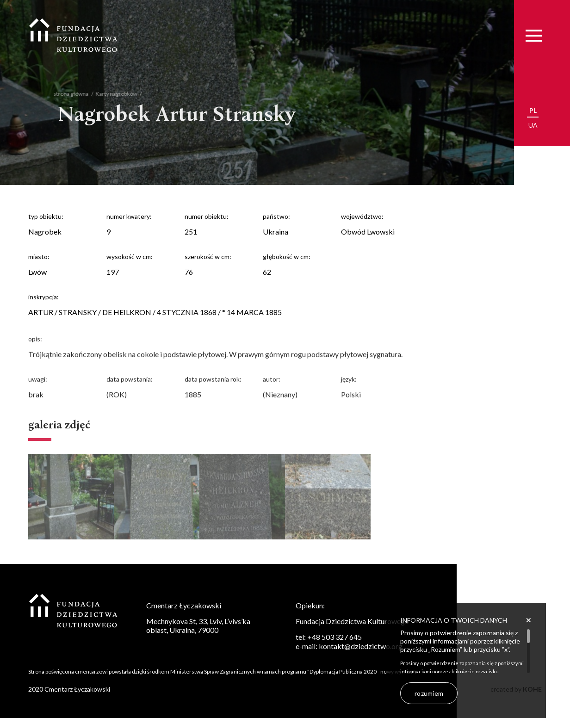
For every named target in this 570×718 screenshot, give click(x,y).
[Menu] (534, 35)
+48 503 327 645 (334, 636)
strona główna (64, 93)
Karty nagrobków (110, 93)
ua (533, 125)
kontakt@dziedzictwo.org (361, 646)
